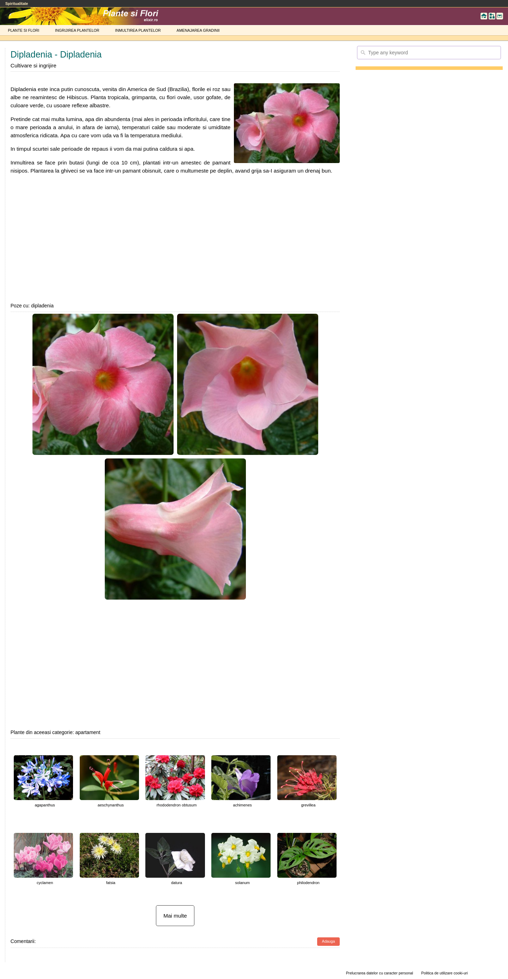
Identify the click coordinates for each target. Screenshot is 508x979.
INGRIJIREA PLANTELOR (77, 30)
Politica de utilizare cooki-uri (444, 973)
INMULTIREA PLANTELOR (138, 30)
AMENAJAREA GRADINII (198, 30)
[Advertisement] (175, 238)
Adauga (328, 941)
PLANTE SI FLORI (23, 30)
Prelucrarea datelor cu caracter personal (379, 973)
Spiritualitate (16, 3)
